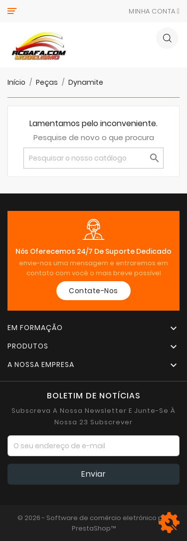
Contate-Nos (93, 291)
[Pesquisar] (93, 158)
